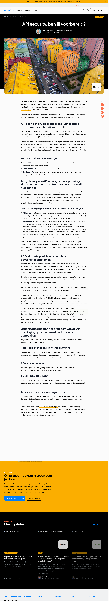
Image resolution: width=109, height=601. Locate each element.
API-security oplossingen (48, 407)
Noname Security (77, 295)
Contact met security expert (15, 498)
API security (23, 16)
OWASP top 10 (26, 110)
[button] (84, 10)
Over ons (40, 600)
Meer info (78, 1)
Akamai (29, 131)
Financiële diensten (77, 600)
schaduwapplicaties (55, 144)
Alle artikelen (98, 525)
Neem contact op (97, 10)
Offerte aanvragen (34, 498)
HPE (90, 600)
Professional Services (61, 600)
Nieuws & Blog (12, 16)
